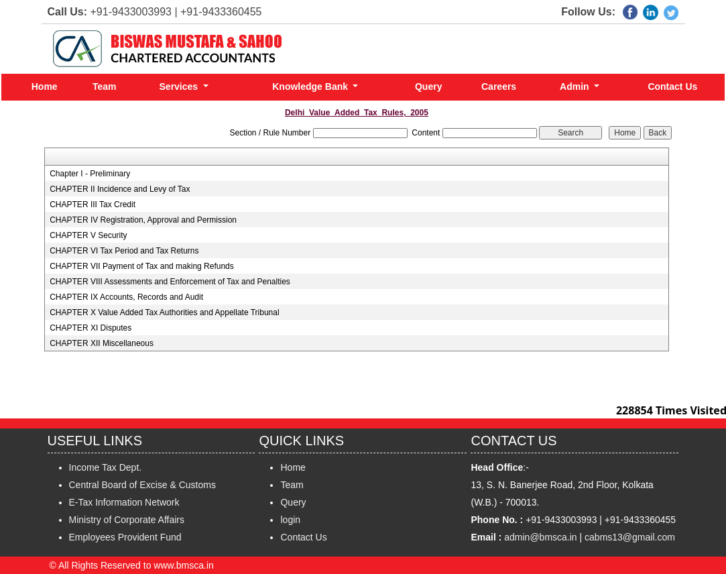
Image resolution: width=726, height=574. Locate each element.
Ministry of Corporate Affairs (126, 519)
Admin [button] (575, 86)
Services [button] (180, 86)
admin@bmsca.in (540, 537)
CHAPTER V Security (88, 235)
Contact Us (672, 86)
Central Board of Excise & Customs (142, 484)
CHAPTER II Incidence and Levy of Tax (120, 189)
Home (45, 86)
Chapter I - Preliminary (90, 173)
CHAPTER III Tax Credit (92, 204)
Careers (498, 86)
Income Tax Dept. (105, 467)
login (290, 519)
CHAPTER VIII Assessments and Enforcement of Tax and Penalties (170, 281)
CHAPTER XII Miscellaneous (102, 343)
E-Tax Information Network (124, 502)
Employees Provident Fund (125, 537)
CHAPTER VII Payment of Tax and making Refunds (142, 266)
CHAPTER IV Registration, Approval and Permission (143, 220)
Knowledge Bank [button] (311, 86)
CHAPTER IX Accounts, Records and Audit (126, 297)
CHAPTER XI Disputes (90, 328)
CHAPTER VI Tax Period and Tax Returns (124, 250)
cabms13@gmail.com (630, 537)
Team (105, 86)
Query (428, 86)
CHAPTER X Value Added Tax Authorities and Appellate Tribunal (164, 312)
